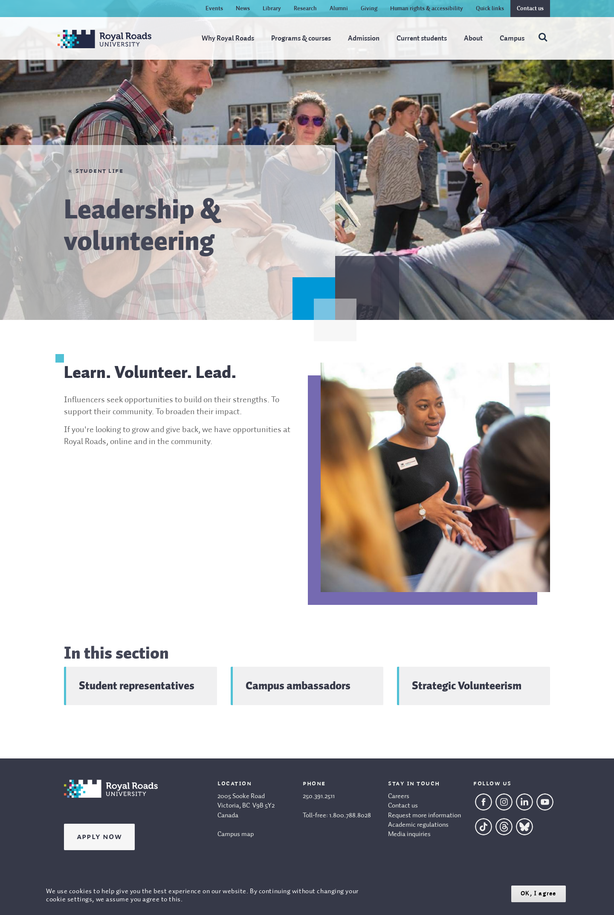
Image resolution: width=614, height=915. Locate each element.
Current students (422, 38)
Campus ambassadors (298, 685)
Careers (398, 796)
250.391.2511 (319, 796)
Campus (512, 38)
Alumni (339, 9)
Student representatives (136, 685)
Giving (369, 9)
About (473, 38)
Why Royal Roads (228, 38)
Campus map (235, 834)
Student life (99, 171)
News (243, 9)
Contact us (530, 9)
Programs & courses (301, 38)
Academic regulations (418, 825)
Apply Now (99, 837)
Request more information (424, 815)
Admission (363, 38)
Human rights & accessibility (426, 9)
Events (214, 9)
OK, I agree (538, 893)
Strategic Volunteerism (466, 685)
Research (305, 9)
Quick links (490, 9)
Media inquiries (409, 834)
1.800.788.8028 (350, 815)
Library (272, 9)
